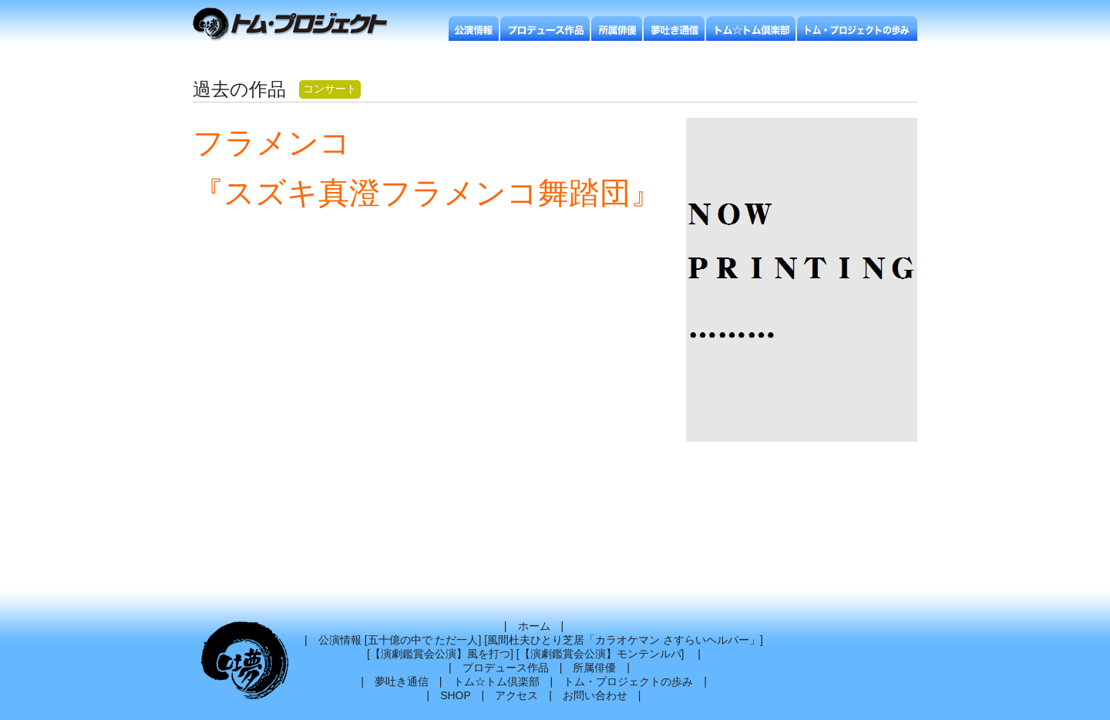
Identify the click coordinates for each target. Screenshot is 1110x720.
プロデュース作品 (505, 667)
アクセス (516, 695)
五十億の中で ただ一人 (423, 640)
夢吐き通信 (402, 681)
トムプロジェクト (296, 25)
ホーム (534, 626)
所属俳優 (594, 667)
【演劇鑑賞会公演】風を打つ (440, 654)
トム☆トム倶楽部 (496, 681)
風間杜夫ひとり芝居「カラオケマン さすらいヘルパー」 (623, 640)
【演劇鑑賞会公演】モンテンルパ (600, 654)
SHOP (455, 695)
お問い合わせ (595, 695)
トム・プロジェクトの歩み (628, 681)
